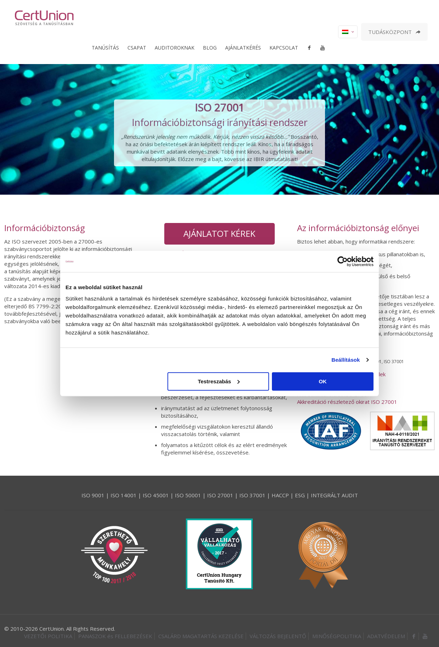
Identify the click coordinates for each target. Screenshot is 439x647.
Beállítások (345, 360)
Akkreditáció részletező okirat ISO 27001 (347, 401)
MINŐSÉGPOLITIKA (336, 636)
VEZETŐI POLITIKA (48, 636)
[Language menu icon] (348, 31)
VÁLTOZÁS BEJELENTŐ (278, 636)
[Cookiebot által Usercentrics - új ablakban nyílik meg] (343, 261)
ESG (300, 495)
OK (323, 381)
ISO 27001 (220, 495)
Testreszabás (219, 381)
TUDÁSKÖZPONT (394, 31)
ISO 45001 (156, 495)
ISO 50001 (188, 495)
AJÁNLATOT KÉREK (219, 233)
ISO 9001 (92, 495)
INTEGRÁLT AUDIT (334, 495)
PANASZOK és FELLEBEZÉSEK (115, 636)
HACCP (280, 495)
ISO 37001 (252, 495)
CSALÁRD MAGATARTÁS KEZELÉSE (201, 636)
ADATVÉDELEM (386, 636)
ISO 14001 (123, 495)
